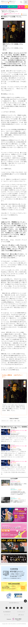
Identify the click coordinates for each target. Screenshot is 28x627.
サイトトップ (4, 10)
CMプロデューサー (5, 420)
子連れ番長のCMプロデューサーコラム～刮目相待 (11, 14)
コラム (10, 10)
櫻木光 (11, 420)
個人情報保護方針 (7, 611)
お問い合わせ (21, 614)
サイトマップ (7, 614)
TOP (25, 601)
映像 (15, 420)
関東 (18, 420)
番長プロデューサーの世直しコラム (10, 11)
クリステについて (21, 611)
